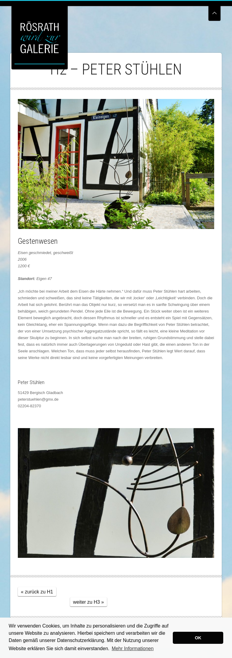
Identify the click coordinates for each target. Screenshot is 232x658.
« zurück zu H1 (37, 591)
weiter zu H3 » (88, 602)
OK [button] (198, 637)
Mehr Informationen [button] (133, 648)
